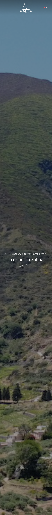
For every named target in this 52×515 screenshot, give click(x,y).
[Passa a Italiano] (44, 7)
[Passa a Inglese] (46, 7)
